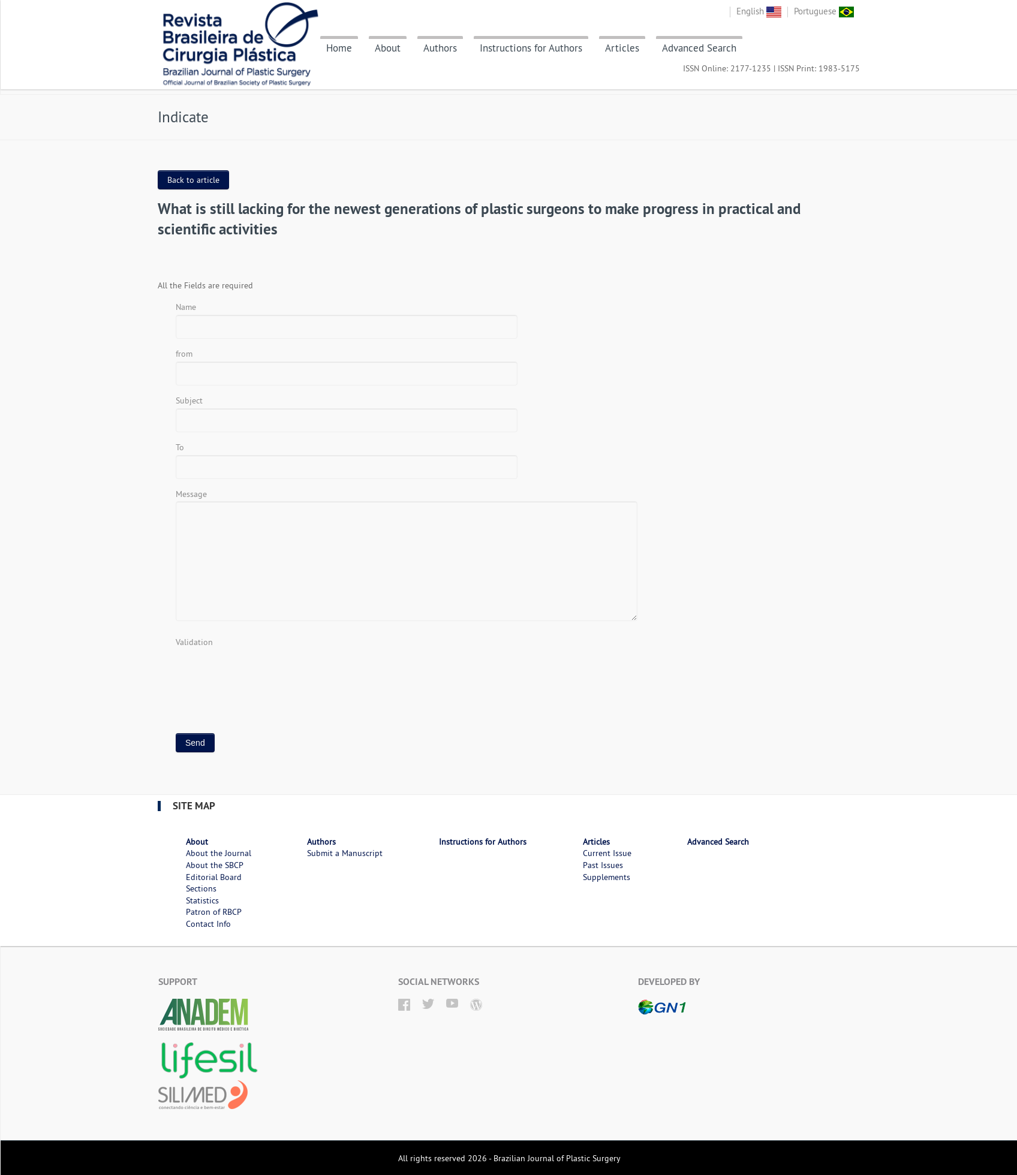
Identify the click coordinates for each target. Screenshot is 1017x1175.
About (388, 48)
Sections (201, 888)
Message (191, 494)
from (184, 353)
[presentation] (267, 672)
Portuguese (824, 11)
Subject (189, 400)
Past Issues (603, 865)
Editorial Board (214, 877)
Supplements (606, 877)
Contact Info (208, 923)
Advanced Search (699, 48)
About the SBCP (214, 865)
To (180, 447)
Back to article (193, 179)
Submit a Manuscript (345, 853)
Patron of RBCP (214, 911)
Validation (194, 642)
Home (339, 48)
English (758, 11)
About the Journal (218, 853)
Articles (622, 48)
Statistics (202, 900)
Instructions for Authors (531, 48)
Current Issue (607, 853)
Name (186, 307)
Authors (440, 48)
